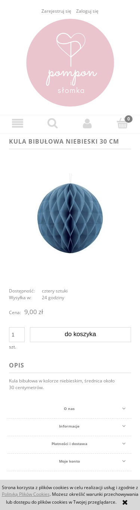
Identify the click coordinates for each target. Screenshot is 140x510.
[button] (17, 123)
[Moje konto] (87, 123)
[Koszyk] (122, 123)
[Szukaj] (52, 123)
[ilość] (17, 334)
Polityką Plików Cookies (26, 494)
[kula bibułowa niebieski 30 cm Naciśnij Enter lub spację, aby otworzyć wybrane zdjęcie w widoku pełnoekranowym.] (70, 218)
